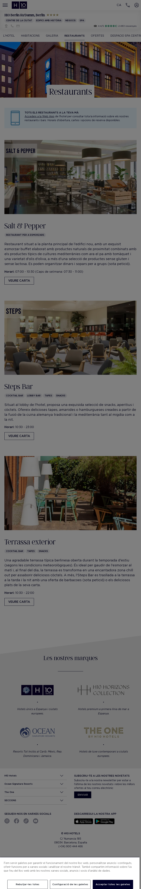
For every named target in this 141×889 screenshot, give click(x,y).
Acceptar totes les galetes (113, 884)
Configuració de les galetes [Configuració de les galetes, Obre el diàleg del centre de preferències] (70, 884)
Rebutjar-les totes (27, 884)
